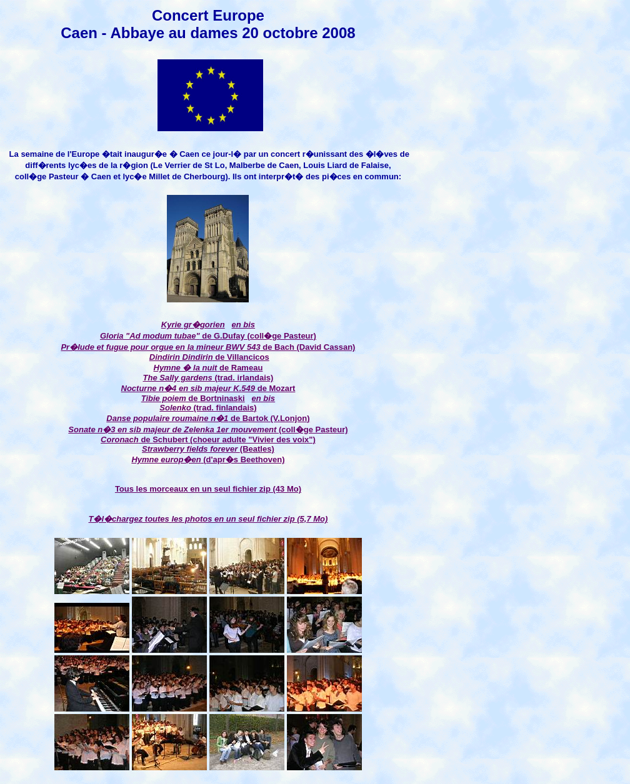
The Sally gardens (177, 377)
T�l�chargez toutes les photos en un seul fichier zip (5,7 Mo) (208, 518)
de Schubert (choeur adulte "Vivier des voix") (227, 439)
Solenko (176, 407)
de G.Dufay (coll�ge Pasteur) (258, 335)
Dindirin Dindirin (181, 357)
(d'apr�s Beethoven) (207, 459)
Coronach (120, 439)
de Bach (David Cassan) (208, 347)
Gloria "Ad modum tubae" (150, 335)
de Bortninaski (193, 398)
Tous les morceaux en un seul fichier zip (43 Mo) (208, 489)
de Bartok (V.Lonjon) (207, 418)
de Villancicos (241, 357)
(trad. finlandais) (224, 407)
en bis (243, 324)
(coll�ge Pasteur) (208, 429)
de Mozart (208, 388)
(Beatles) (208, 449)
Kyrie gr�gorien (193, 324)
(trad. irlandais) (243, 377)
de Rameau (208, 367)
